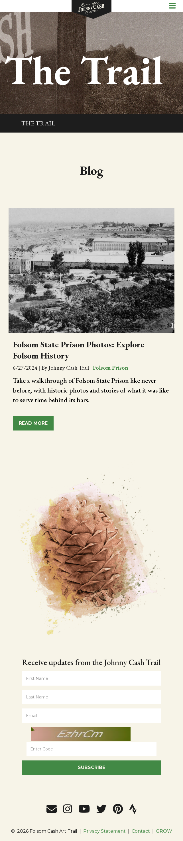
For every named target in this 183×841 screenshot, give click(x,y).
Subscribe (91, 767)
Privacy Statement (104, 831)
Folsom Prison (110, 367)
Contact (141, 831)
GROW (164, 831)
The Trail (38, 123)
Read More (33, 423)
